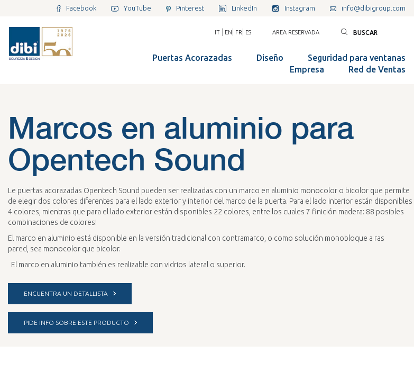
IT (217, 32)
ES (248, 32)
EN (228, 32)
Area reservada (295, 32)
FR (238, 32)
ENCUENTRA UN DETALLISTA (70, 293)
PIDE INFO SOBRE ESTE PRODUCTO (80, 322)
